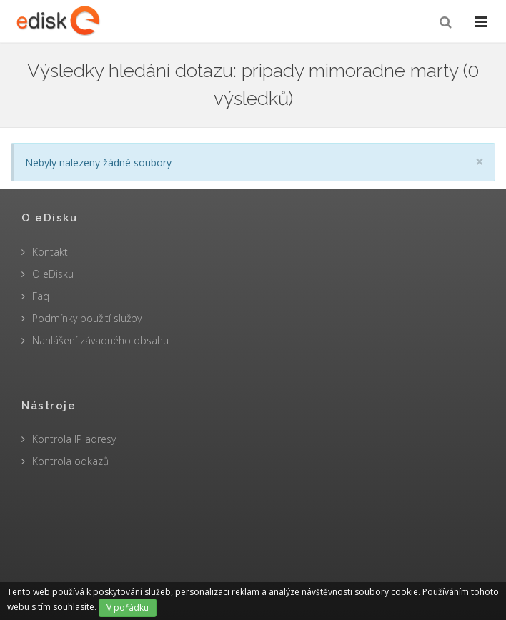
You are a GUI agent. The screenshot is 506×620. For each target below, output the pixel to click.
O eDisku (53, 274)
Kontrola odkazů (70, 461)
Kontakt (50, 252)
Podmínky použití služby (87, 318)
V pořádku (127, 607)
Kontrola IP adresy (74, 439)
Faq (40, 296)
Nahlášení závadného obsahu (100, 340)
